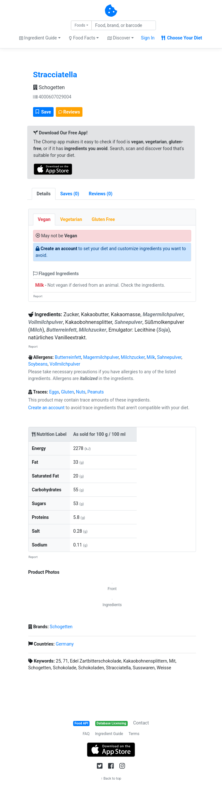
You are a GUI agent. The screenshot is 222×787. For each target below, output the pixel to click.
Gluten (67, 391)
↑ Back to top (111, 778)
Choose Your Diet (181, 37)
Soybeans (38, 364)
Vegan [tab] (44, 219)
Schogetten (49, 87)
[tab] (69, 194)
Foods (79, 25)
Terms (134, 734)
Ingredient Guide (109, 734)
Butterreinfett (68, 357)
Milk (39, 285)
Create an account (58, 248)
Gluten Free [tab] (103, 219)
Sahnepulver (169, 357)
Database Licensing (111, 723)
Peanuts (96, 391)
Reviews (69, 111)
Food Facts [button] (82, 37)
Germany (65, 644)
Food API (81, 723)
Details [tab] (44, 193)
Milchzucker (133, 357)
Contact (141, 722)
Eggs (54, 391)
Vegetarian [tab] (71, 219)
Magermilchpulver (101, 357)
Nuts (81, 391)
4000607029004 (52, 96)
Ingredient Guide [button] (38, 37)
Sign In (147, 37)
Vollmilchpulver (65, 364)
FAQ (86, 734)
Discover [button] (118, 37)
